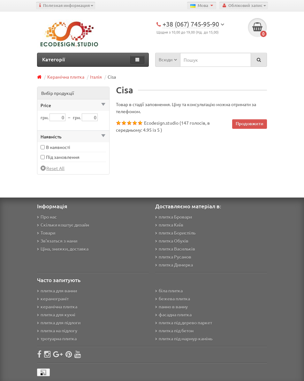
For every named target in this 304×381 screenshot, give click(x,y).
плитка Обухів (171, 241)
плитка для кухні (56, 314)
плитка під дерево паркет (183, 322)
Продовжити (249, 124)
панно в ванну (171, 306)
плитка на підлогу (57, 330)
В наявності (58, 147)
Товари (46, 233)
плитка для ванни (57, 290)
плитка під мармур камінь (183, 338)
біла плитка (169, 290)
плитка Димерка (174, 265)
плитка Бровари (173, 217)
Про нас (47, 217)
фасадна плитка (173, 314)
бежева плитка (172, 298)
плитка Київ (169, 225)
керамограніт (53, 298)
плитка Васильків (175, 249)
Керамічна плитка (65, 77)
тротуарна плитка (57, 338)
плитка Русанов (173, 257)
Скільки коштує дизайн (63, 225)
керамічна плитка (57, 306)
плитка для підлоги (58, 322)
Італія (96, 77)
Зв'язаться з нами (57, 241)
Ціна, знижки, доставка (62, 249)
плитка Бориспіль (175, 233)
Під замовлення (63, 157)
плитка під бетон (174, 330)
